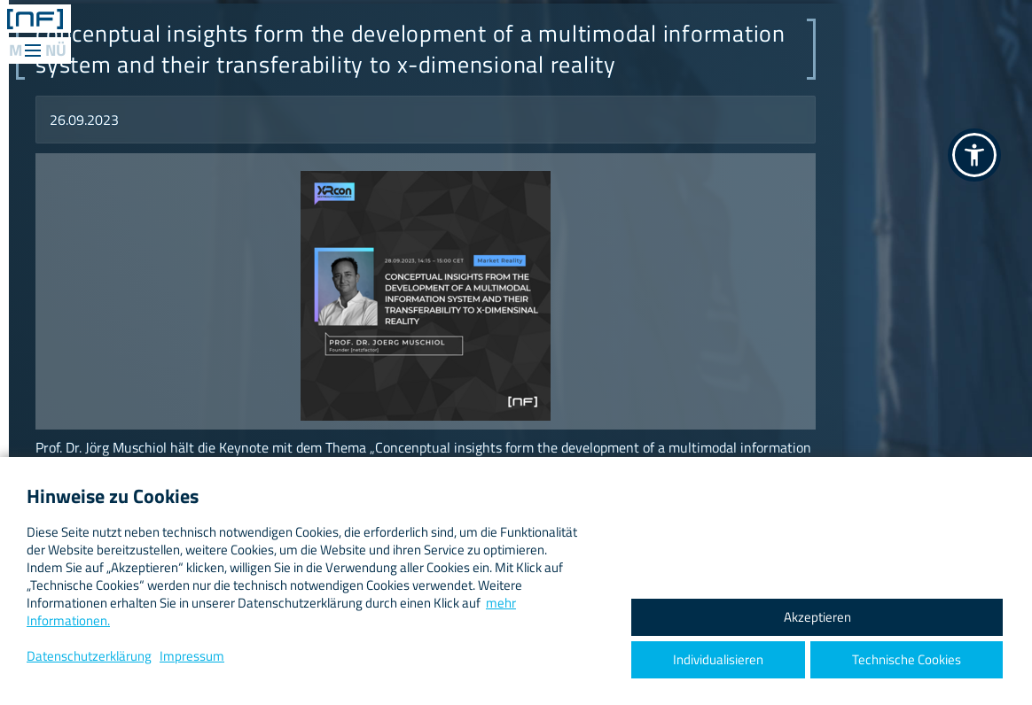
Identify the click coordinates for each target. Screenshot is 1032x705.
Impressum (192, 656)
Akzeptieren (817, 617)
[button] (974, 155)
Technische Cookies (906, 659)
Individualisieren (718, 659)
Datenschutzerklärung (89, 656)
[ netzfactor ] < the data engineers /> (35, 18)
